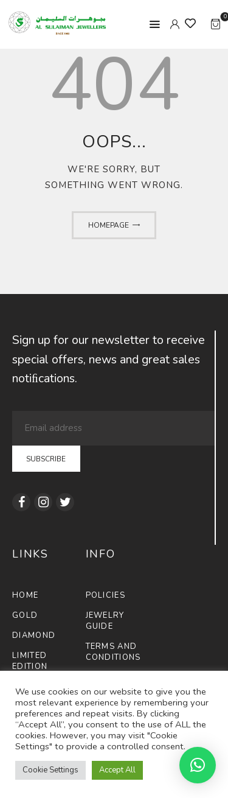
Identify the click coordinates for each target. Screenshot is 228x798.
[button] (197, 765)
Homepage (108, 225)
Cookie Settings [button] (50, 770)
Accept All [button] (117, 770)
